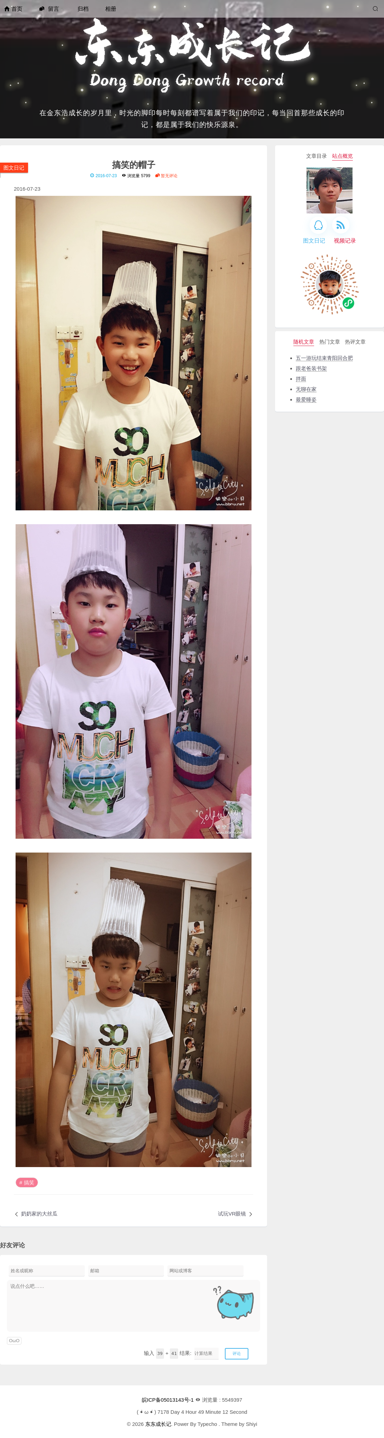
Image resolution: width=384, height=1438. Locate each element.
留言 (49, 9)
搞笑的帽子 (133, 164)
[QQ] (318, 225)
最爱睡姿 (306, 399)
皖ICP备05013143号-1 (168, 1400)
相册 (110, 9)
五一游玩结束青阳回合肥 (324, 358)
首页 (13, 9)
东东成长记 (158, 1424)
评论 (236, 1353)
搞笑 (29, 1182)
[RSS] (340, 225)
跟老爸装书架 (311, 368)
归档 (83, 9)
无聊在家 (306, 389)
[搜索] (376, 9)
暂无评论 (166, 175)
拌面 (301, 379)
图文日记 (13, 168)
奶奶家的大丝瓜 (39, 1214)
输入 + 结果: (167, 1353)
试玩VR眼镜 (232, 1214)
